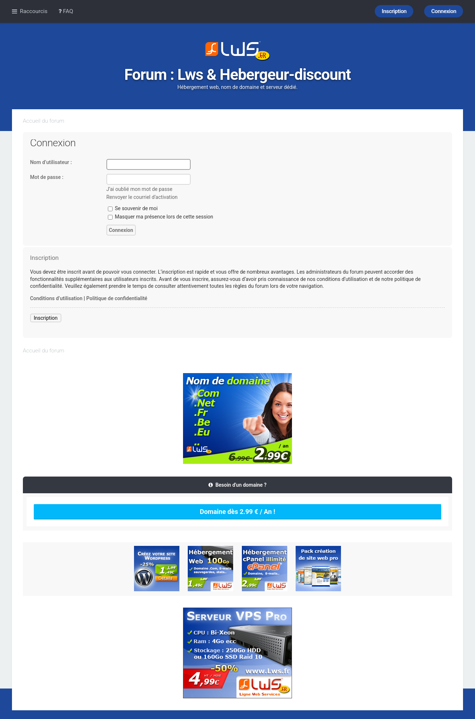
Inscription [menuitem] (394, 11)
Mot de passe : (47, 177)
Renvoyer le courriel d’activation (142, 197)
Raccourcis (34, 11)
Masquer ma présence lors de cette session (160, 217)
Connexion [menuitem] (443, 11)
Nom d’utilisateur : (51, 162)
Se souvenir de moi (133, 208)
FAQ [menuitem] (65, 11)
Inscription (46, 318)
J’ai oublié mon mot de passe (139, 189)
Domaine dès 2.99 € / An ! (237, 511)
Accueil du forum (43, 121)
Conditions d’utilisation (56, 298)
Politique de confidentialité (116, 298)
